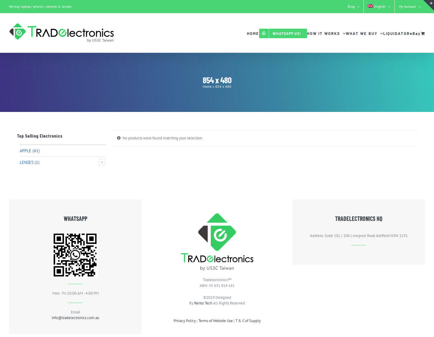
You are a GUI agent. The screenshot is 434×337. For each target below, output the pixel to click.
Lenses (26, 162)
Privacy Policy (185, 320)
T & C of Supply (248, 320)
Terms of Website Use (215, 320)
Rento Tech (203, 303)
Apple (25, 150)
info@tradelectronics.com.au (75, 317)
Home (207, 86)
